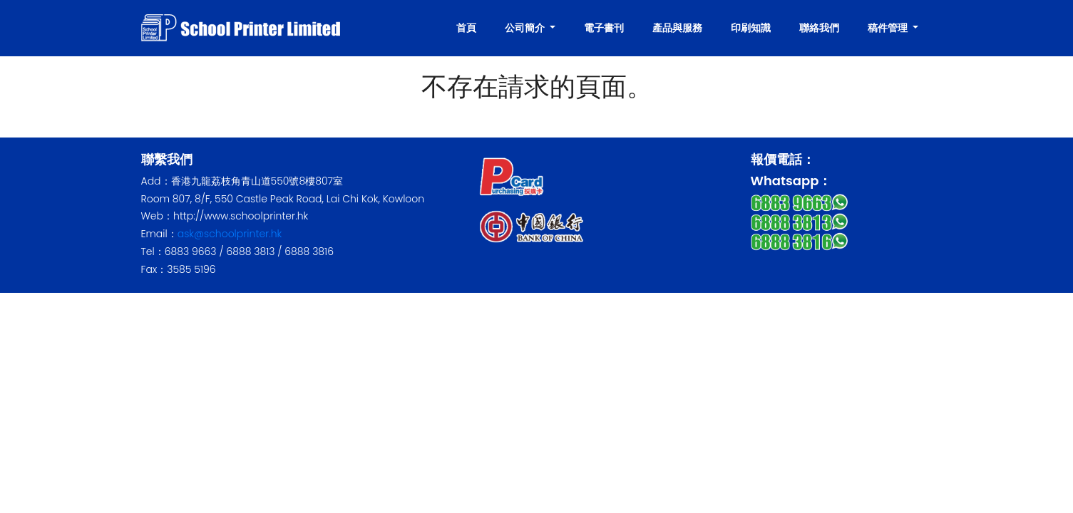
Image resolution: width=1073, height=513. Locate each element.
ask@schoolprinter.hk (230, 234)
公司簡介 (526, 28)
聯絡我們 (819, 28)
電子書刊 (604, 28)
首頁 (466, 28)
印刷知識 (751, 28)
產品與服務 (677, 28)
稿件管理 (889, 28)
